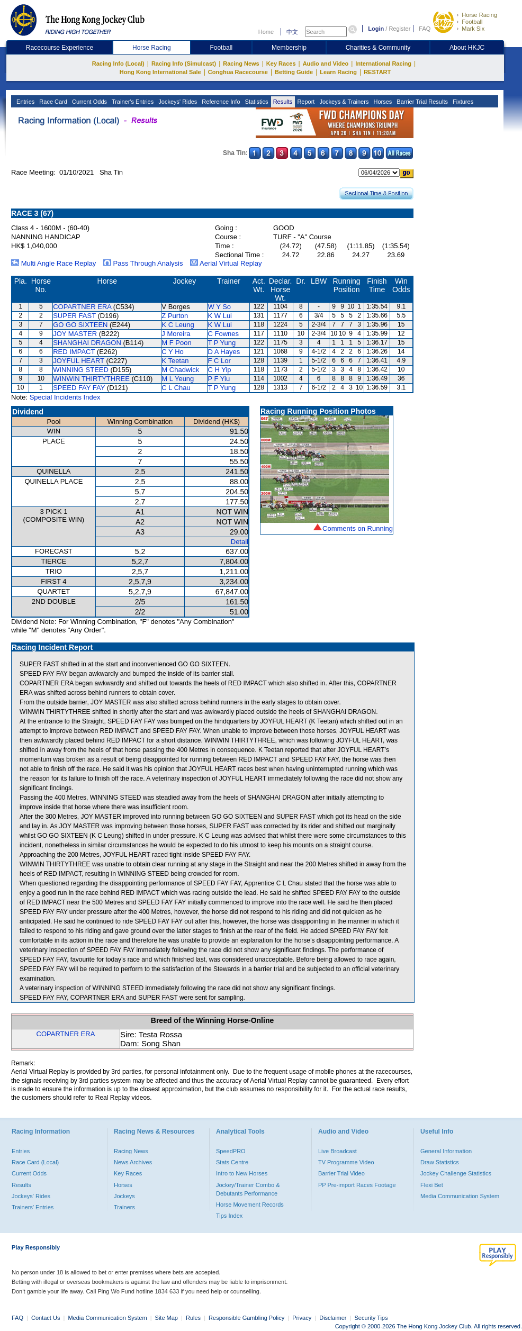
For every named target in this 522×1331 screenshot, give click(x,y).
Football (472, 22)
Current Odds (88, 101)
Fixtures (462, 101)
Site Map (166, 1318)
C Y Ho (172, 352)
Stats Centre (232, 1162)
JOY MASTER (75, 334)
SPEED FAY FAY (79, 388)
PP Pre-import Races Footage (357, 1185)
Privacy (301, 1318)
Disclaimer (332, 1318)
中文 (292, 32)
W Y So (219, 307)
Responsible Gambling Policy (246, 1318)
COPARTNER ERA (82, 307)
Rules (194, 1318)
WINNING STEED (81, 370)
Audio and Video (326, 63)
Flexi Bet (431, 1185)
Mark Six (473, 28)
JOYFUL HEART (78, 361)
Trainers (124, 1207)
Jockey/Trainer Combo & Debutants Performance (248, 1189)
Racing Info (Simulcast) (183, 63)
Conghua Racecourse (238, 72)
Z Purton (174, 316)
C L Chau (175, 388)
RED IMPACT (74, 352)
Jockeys (124, 1196)
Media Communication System (459, 1196)
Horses (382, 101)
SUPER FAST (74, 316)
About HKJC (466, 47)
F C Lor (219, 361)
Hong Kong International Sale (160, 72)
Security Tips (371, 1318)
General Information (446, 1151)
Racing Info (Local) (118, 63)
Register (399, 28)
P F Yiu (219, 379)
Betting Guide (294, 72)
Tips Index (229, 1215)
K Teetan (174, 361)
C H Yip (219, 370)
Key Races (281, 63)
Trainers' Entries (32, 1207)
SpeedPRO (231, 1151)
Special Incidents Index (65, 397)
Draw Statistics (439, 1162)
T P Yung (222, 343)
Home (266, 32)
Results (282, 101)
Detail (239, 542)
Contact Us (45, 1318)
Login (376, 28)
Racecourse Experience (59, 47)
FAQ (424, 28)
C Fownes (223, 334)
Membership (289, 47)
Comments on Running (357, 528)
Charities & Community (378, 47)
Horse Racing (479, 15)
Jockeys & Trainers (343, 101)
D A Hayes (224, 352)
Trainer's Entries (132, 101)
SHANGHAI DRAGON (87, 343)
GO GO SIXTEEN (80, 325)
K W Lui (220, 316)
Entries (24, 101)
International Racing (383, 63)
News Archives (133, 1162)
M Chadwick (180, 370)
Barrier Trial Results (421, 101)
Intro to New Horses (241, 1173)
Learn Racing (338, 72)
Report (304, 101)
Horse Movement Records (250, 1204)
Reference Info (220, 101)
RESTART (377, 72)
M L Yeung (177, 379)
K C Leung (177, 325)
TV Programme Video (346, 1162)
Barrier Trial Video (341, 1173)
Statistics (256, 101)
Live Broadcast (337, 1151)
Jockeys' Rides (177, 101)
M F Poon (176, 343)
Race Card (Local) (35, 1162)
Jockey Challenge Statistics (455, 1173)
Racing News (241, 63)
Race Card (52, 101)
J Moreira (175, 334)
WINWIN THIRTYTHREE (91, 379)
